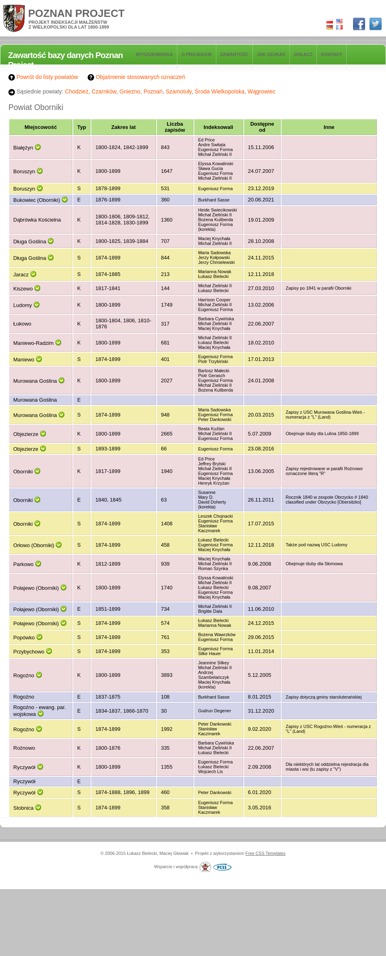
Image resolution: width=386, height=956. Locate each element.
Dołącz (303, 54)
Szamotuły (178, 91)
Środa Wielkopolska (219, 91)
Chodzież (76, 91)
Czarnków (104, 91)
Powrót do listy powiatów (43, 77)
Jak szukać (271, 54)
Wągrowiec (261, 91)
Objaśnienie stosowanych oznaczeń (136, 77)
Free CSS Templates (265, 853)
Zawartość (234, 54)
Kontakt (331, 54)
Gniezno (129, 91)
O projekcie (196, 54)
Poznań (153, 91)
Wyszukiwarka (154, 54)
